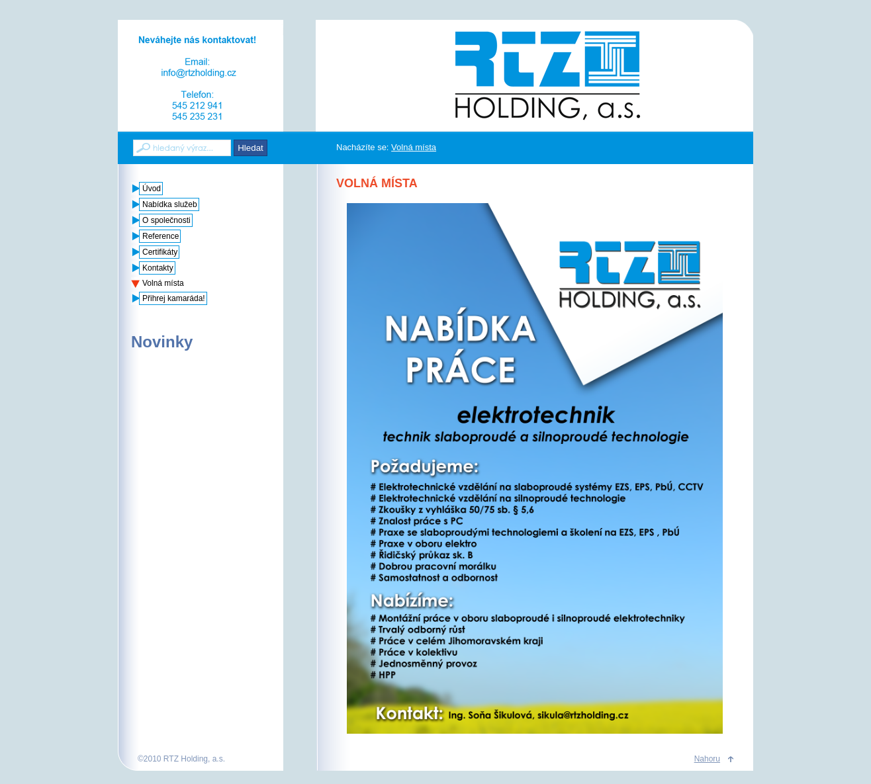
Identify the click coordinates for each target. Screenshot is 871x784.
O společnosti (166, 220)
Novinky (162, 342)
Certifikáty (159, 252)
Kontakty (157, 268)
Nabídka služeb (169, 204)
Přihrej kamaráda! (173, 298)
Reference (160, 236)
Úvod (151, 188)
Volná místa (413, 147)
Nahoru (707, 758)
